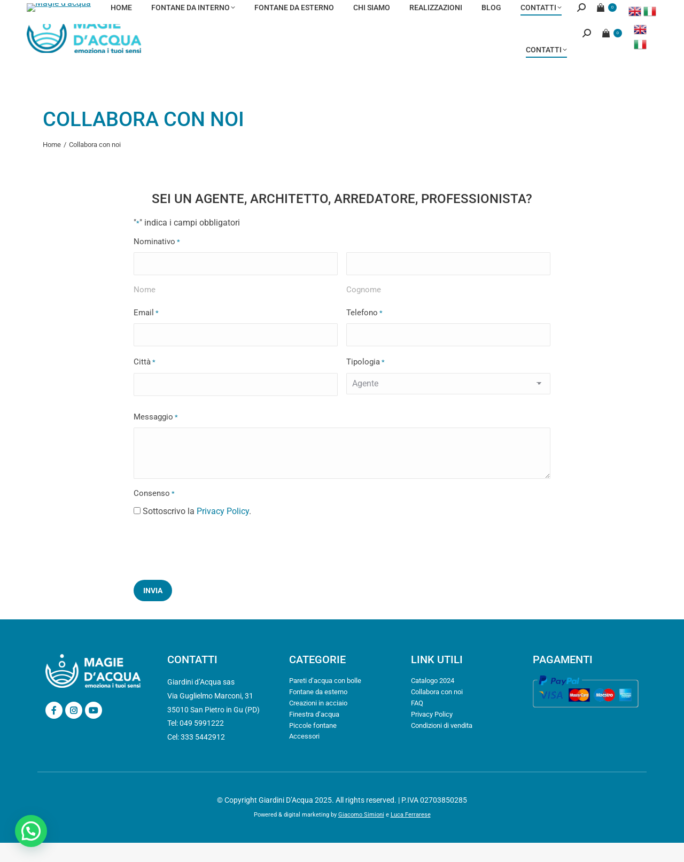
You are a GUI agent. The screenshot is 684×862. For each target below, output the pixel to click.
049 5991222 (142, 9)
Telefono (364, 333)
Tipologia (365, 382)
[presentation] (215, 566)
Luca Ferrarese (411, 833)
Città (145, 382)
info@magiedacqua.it (66, 9)
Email (146, 333)
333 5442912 (203, 756)
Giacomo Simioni (361, 833)
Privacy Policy (223, 530)
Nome (145, 309)
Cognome (363, 309)
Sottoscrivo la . (197, 530)
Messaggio (156, 437)
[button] (31, 831)
